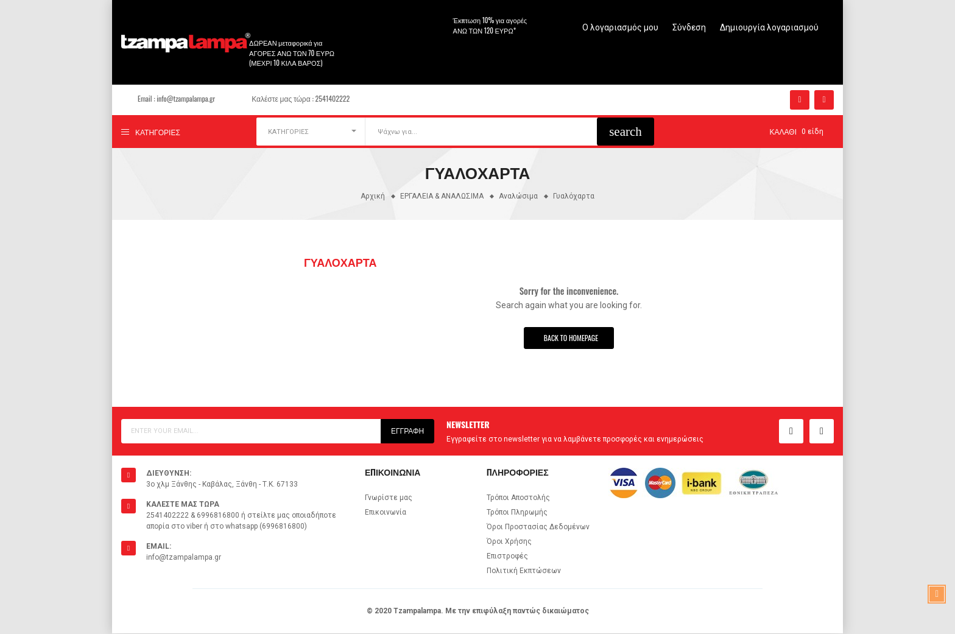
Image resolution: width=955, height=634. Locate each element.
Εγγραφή (407, 431)
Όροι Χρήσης (509, 542)
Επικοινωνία (385, 513)
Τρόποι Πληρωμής (517, 513)
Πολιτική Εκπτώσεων (524, 571)
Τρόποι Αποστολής (518, 498)
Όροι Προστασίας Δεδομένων (538, 527)
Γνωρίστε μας (388, 498)
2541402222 (332, 98)
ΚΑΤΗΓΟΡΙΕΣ (288, 132)
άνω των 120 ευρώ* (484, 30)
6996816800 (218, 516)
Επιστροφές (507, 556)
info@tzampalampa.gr (186, 98)
